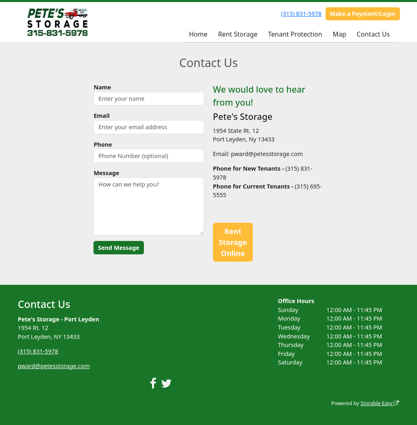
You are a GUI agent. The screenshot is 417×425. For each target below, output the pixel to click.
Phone (102, 144)
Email (101, 115)
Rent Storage (237, 34)
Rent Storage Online (233, 242)
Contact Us (373, 34)
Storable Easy (380, 403)
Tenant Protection (295, 34)
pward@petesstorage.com (54, 366)
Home (198, 34)
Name (102, 87)
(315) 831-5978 (301, 13)
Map (339, 34)
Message (106, 173)
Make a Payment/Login (362, 13)
